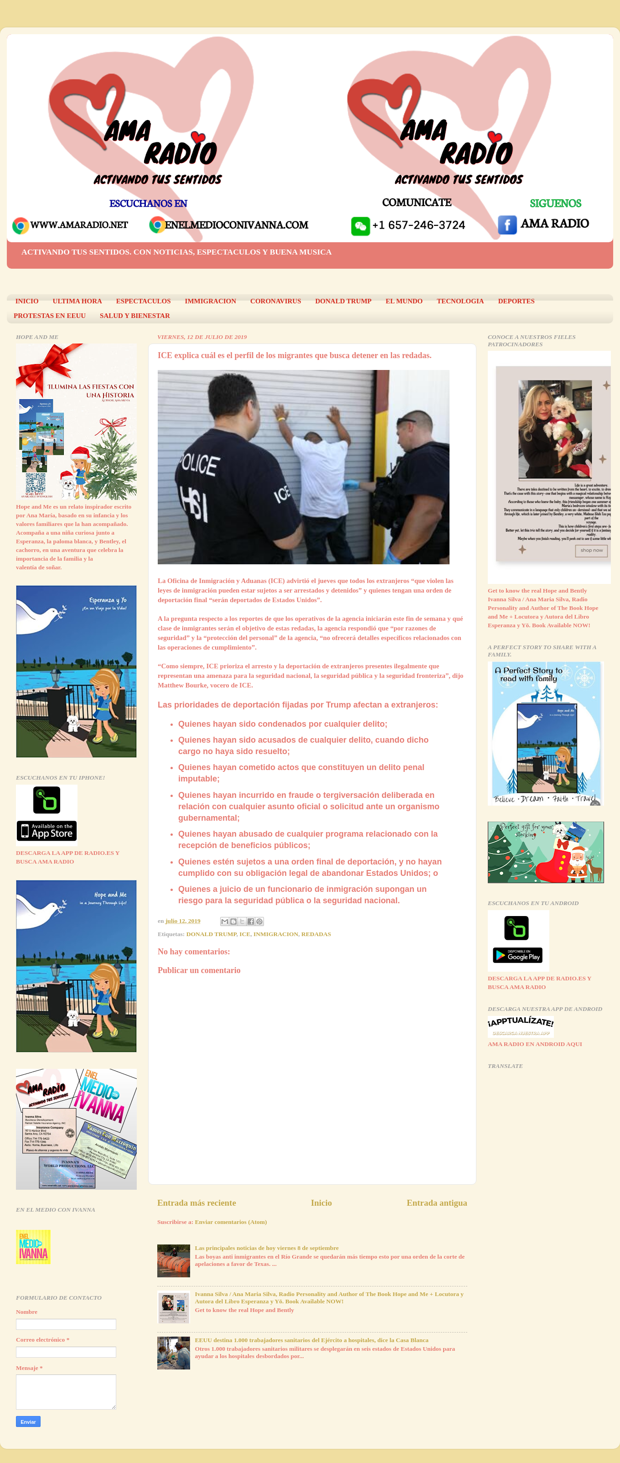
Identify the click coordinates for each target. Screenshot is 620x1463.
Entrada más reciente (196, 1203)
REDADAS (316, 934)
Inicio (321, 1203)
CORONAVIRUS (275, 301)
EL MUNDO (404, 301)
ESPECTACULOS (143, 301)
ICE (244, 934)
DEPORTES (516, 301)
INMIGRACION (275, 934)
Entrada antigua (437, 1203)
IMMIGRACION (211, 301)
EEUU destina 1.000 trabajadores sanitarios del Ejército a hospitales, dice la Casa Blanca (312, 1340)
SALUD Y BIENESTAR (135, 315)
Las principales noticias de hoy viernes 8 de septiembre (267, 1247)
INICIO (27, 301)
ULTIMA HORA (77, 301)
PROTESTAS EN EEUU (50, 315)
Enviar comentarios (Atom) (231, 1221)
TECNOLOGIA (460, 301)
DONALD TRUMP (343, 301)
